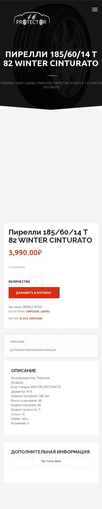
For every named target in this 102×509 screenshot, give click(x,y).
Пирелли (45, 83)
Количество (19, 281)
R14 (25, 318)
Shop (20, 83)
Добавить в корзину (33, 292)
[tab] (51, 342)
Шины (30, 83)
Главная (6, 83)
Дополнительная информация (33, 350)
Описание (17, 341)
